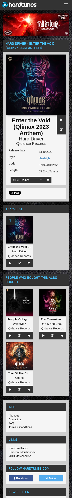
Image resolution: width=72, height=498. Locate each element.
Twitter (51, 478)
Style (12, 157)
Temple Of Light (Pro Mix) (25, 319)
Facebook (21, 478)
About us (14, 415)
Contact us (15, 419)
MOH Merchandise (20, 456)
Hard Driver (31, 138)
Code (12, 163)
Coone (19, 377)
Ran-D (45, 323)
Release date (17, 150)
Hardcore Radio (18, 448)
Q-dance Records (31, 143)
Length (13, 170)
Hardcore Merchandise (22, 452)
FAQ (11, 423)
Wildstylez (19, 323)
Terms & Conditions (20, 427)
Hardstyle (44, 158)
